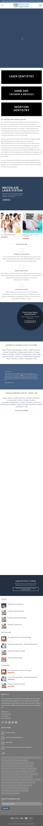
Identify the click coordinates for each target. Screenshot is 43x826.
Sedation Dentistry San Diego (8, 782)
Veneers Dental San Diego (22, 790)
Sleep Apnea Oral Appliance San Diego (26, 782)
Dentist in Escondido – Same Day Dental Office (31, 235)
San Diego (25, 404)
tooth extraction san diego (22, 787)
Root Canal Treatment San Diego (24, 777)
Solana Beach (29, 358)
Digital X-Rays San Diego (7, 766)
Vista (35, 358)
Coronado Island (22, 352)
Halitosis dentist (5, 768)
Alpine (4, 350)
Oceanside (36, 356)
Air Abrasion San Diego (7, 757)
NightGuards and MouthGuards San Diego (25, 771)
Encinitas (3, 354)
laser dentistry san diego (7, 771)
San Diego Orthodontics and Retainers (11, 779)
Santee (22, 358)
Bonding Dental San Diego (20, 757)
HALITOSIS (9, 742)
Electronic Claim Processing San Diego (24, 766)
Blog (20, 821)
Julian (39, 354)
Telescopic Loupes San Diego (24, 785)
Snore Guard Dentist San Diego (9, 785)
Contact (25, 821)
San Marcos (14, 358)
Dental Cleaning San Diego (34, 757)
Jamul (34, 354)
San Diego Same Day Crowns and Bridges (31, 779)
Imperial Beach (27, 354)
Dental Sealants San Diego (22, 760)
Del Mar (30, 352)
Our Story (15, 821)
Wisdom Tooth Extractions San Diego (10, 793)
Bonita (9, 350)
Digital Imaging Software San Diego (25, 763)
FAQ (30, 821)
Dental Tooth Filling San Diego (9, 763)
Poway (8, 358)
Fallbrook (18, 354)
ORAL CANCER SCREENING (14, 737)
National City (28, 356)
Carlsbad (5, 352)
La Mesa (4, 356)
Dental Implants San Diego (8, 760)
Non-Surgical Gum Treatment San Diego (11, 774)
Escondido (11, 354)
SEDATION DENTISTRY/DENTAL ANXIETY (19, 747)
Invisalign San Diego (31, 768)
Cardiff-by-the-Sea (34, 350)
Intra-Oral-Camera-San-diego (18, 768)
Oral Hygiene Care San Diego (9, 777)
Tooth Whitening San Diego (8, 234)
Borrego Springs (17, 350)
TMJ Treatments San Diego (8, 787)
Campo (25, 350)
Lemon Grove (19, 356)
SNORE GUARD (10, 732)
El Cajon (36, 352)
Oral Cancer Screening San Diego (30, 774)
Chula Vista (12, 352)
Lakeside (11, 356)
